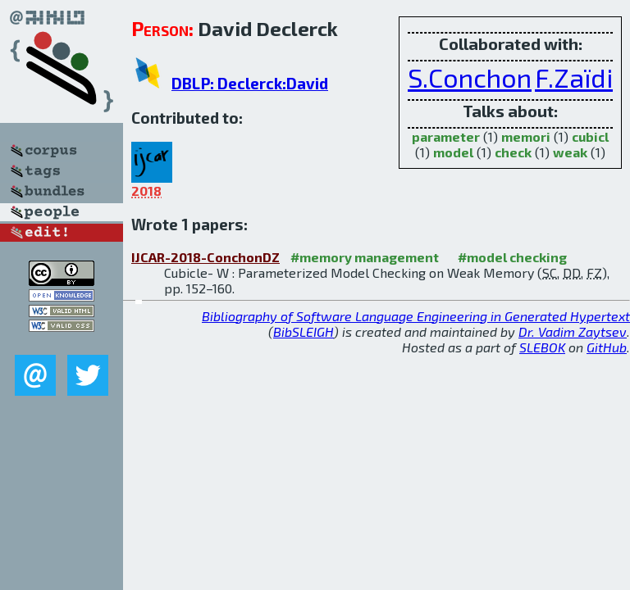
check (513, 152)
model (453, 152)
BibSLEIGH (303, 331)
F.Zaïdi (574, 77)
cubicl (590, 136)
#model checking (512, 257)
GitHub (607, 347)
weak (570, 152)
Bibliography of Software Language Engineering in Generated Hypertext (416, 316)
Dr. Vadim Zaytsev (572, 331)
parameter (446, 136)
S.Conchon (470, 77)
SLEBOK (542, 347)
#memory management (364, 257)
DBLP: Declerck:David (249, 83)
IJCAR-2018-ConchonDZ (205, 257)
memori (525, 136)
